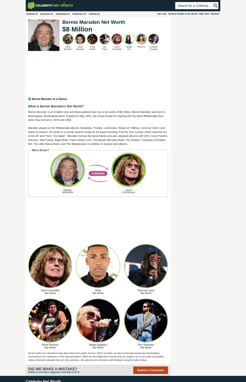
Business (46, 14)
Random (215, 14)
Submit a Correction (150, 370)
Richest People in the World (183, 14)
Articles (94, 14)
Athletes (32, 14)
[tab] (98, 99)
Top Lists (162, 14)
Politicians (79, 14)
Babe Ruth (61, 140)
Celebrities (63, 14)
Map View (204, 14)
